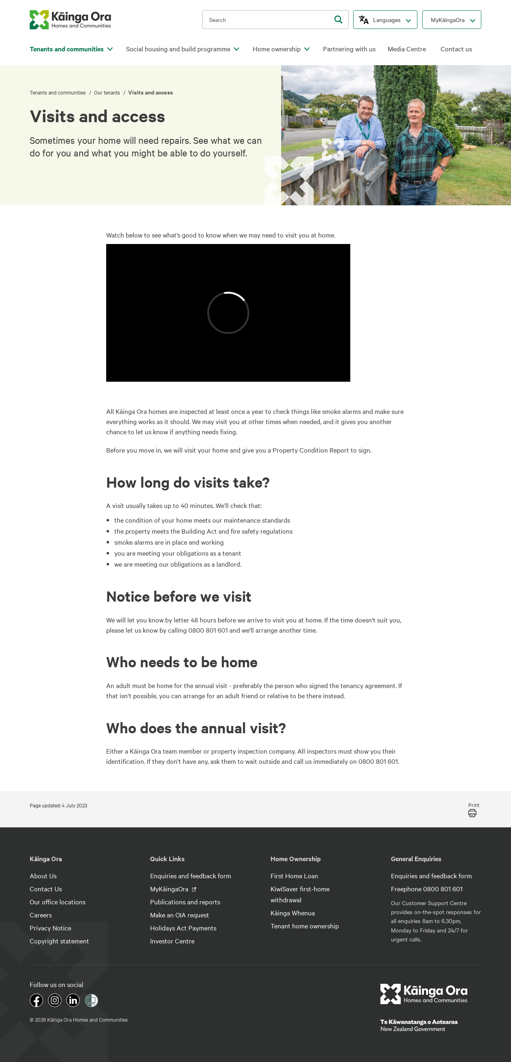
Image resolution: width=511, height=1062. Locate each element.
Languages (387, 19)
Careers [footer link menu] (41, 914)
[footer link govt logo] (430, 1025)
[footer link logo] (424, 994)
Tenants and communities (67, 48)
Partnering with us (349, 48)
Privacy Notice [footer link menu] (50, 927)
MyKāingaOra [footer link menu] (170, 888)
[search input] (275, 19)
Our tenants (107, 92)
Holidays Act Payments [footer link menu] (183, 927)
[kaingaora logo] (70, 19)
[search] (338, 19)
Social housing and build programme (178, 48)
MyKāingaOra (448, 19)
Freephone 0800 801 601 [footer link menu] (427, 888)
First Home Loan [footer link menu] (294, 875)
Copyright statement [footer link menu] (59, 940)
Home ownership (277, 48)
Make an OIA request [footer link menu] (179, 914)
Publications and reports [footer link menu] (185, 901)
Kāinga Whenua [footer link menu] (293, 912)
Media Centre (407, 48)
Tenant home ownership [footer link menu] (305, 925)
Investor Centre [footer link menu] (172, 940)
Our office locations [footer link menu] (57, 901)
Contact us (456, 48)
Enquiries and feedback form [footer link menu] (190, 875)
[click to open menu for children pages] (110, 49)
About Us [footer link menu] (43, 875)
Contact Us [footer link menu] (46, 888)
